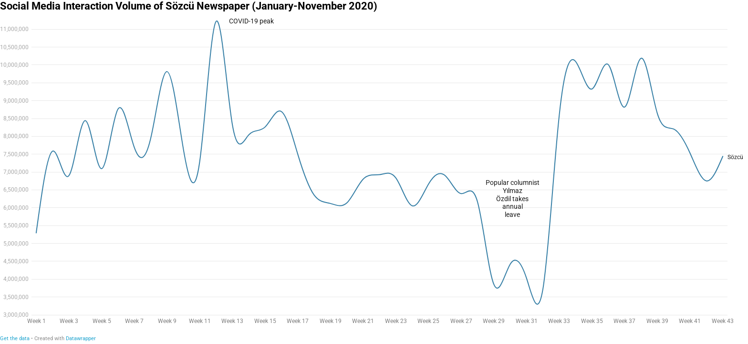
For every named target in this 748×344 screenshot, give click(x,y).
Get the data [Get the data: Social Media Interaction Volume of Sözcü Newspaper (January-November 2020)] (15, 338)
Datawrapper (81, 338)
